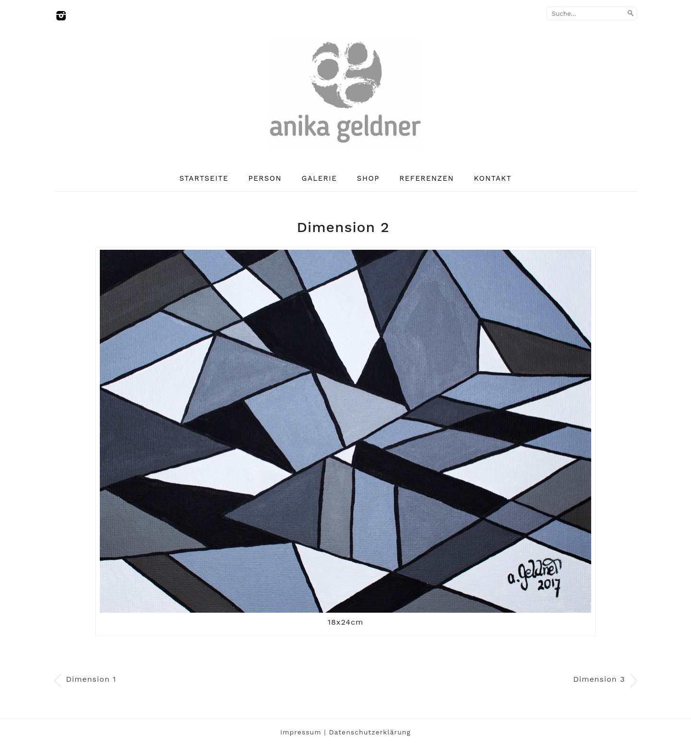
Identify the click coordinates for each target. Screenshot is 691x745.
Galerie (319, 178)
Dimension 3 (599, 679)
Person (265, 178)
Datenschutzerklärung (370, 732)
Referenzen (426, 178)
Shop (368, 178)
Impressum (301, 732)
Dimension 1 (91, 679)
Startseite (203, 178)
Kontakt (493, 178)
